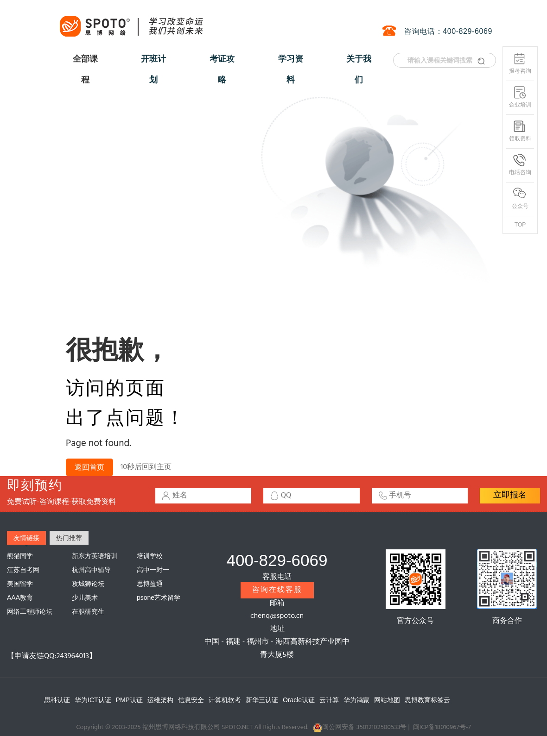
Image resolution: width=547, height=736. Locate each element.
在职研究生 (88, 611)
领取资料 (520, 131)
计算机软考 (225, 700)
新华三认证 (262, 700)
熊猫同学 (20, 556)
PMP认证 (129, 700)
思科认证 (57, 700)
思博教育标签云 (427, 700)
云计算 (329, 700)
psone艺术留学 (158, 597)
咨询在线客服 (277, 590)
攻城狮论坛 (88, 583)
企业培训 (520, 97)
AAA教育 (20, 597)
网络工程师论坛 (29, 611)
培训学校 (150, 556)
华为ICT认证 (93, 700)
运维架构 (160, 700)
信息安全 (191, 700)
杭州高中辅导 (91, 569)
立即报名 (510, 495)
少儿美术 (85, 597)
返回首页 (89, 468)
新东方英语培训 (94, 556)
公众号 (520, 198)
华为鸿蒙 (356, 700)
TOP (520, 224)
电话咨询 (520, 165)
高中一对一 (153, 569)
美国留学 (20, 583)
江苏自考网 (23, 569)
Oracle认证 (299, 700)
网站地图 (387, 700)
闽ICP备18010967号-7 (442, 727)
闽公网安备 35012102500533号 (360, 727)
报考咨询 (520, 63)
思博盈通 (150, 583)
